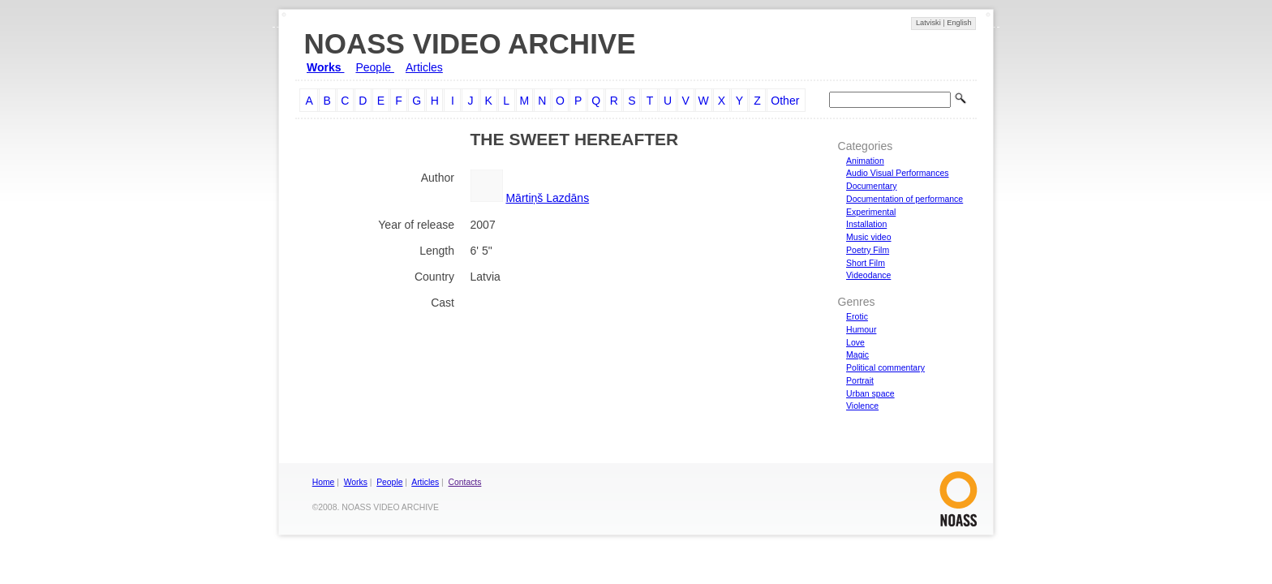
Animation (865, 160)
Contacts (465, 482)
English (959, 23)
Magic (857, 354)
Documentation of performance (904, 199)
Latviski (929, 23)
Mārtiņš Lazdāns (547, 197)
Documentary (871, 186)
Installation (866, 224)
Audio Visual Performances (897, 173)
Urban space (870, 393)
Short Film (865, 263)
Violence (862, 405)
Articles (424, 67)
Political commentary (885, 367)
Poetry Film (867, 250)
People (374, 67)
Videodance (868, 275)
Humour (861, 329)
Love (855, 342)
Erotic (857, 316)
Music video (868, 237)
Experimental (871, 212)
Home (323, 482)
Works (325, 67)
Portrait (860, 380)
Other (785, 100)
